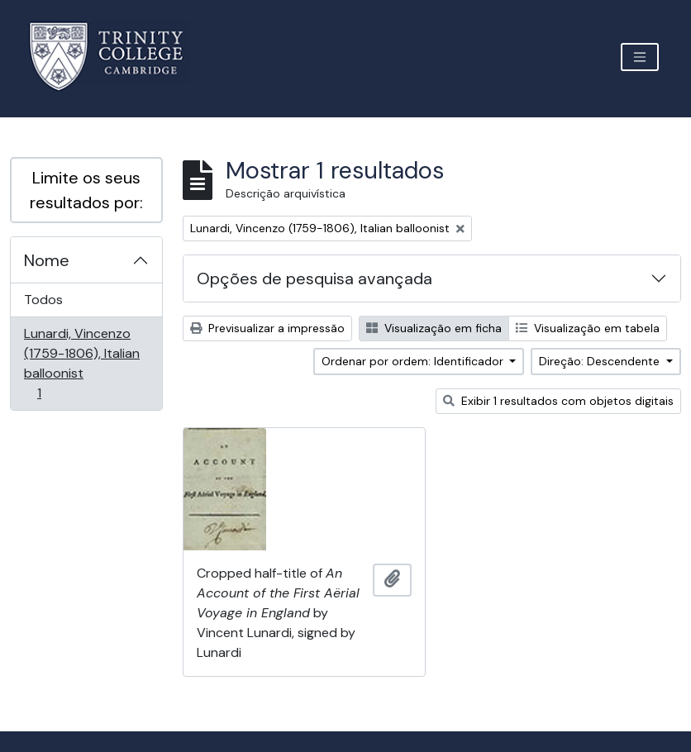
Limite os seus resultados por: (86, 190)
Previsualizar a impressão (267, 328)
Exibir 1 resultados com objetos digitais (558, 400)
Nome (46, 260)
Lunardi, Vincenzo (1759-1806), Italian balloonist (81, 363)
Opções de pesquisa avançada (314, 278)
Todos (43, 299)
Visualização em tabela (588, 328)
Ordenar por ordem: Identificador (414, 361)
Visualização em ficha (434, 328)
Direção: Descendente (601, 361)
